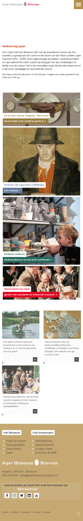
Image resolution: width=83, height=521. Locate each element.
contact (37, 512)
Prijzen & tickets (16, 440)
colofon (15, 512)
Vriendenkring (44, 440)
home (6, 512)
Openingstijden (16, 444)
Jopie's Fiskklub (45, 444)
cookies (47, 512)
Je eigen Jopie (44, 448)
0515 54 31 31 (10, 475)
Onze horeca (14, 448)
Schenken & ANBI (46, 452)
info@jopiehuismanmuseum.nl (39, 475)
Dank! (10, 452)
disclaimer (26, 512)
